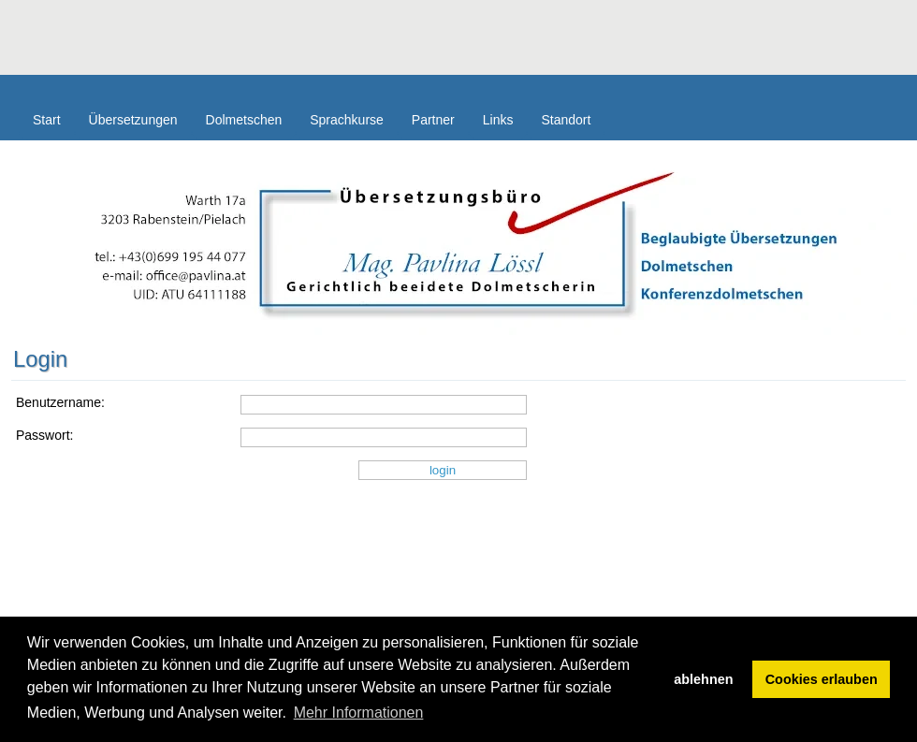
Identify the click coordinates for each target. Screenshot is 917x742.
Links (498, 119)
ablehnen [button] (703, 679)
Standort (565, 119)
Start (47, 119)
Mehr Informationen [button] (359, 712)
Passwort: (44, 435)
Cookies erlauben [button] (821, 679)
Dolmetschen (244, 119)
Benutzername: (60, 402)
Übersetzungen (133, 119)
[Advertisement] (340, 42)
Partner (433, 119)
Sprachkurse (347, 119)
